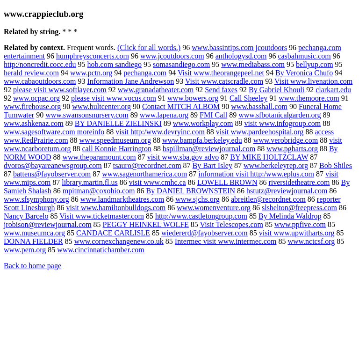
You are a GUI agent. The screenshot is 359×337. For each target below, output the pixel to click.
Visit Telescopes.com (231, 224)
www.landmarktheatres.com (122, 199)
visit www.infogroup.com (282, 123)
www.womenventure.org (214, 208)
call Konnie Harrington (116, 149)
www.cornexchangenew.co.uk (119, 241)
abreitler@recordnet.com (268, 199)
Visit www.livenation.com (313, 81)
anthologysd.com (241, 56)
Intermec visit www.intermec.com (226, 241)
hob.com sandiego (114, 64)
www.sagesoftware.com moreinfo (54, 132)
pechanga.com (144, 73)
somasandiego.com (181, 64)
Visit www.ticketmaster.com (101, 216)
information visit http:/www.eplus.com (256, 174)
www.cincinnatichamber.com (100, 250)
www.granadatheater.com (156, 90)
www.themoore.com (309, 98)
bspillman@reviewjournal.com (209, 149)
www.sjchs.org (197, 199)
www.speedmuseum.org (115, 140)
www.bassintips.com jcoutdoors (239, 47)
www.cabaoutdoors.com (40, 81)
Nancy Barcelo (26, 216)
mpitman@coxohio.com (99, 191)
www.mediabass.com (253, 64)
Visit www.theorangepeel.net (221, 73)
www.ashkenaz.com (34, 123)
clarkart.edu (333, 90)
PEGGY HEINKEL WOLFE (146, 224)
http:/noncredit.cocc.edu (40, 64)
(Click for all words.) (148, 47)
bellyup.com (314, 64)
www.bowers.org (192, 98)
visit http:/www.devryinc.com (160, 132)
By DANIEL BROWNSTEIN (190, 191)
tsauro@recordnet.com (147, 165)
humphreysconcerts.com (92, 56)
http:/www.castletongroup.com (201, 216)
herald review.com (31, 73)
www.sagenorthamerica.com (144, 174)
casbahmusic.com (304, 56)
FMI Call (213, 115)
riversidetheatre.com (299, 182)
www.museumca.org (34, 233)
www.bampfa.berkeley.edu (202, 140)
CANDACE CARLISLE (113, 233)
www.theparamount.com (99, 157)
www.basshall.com (259, 106)
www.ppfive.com (300, 224)
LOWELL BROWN (227, 182)
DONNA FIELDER (33, 241)
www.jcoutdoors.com (172, 56)
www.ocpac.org (36, 98)
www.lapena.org (164, 115)
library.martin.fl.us (89, 182)
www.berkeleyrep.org (276, 165)
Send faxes (221, 90)
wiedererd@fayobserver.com (204, 233)
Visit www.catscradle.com (224, 81)
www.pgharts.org (292, 149)
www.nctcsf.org (311, 241)
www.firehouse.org (32, 106)
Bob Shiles (335, 165)
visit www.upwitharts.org (297, 233)
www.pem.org (25, 250)
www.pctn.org (91, 73)
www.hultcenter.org (101, 106)
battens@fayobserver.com (52, 174)
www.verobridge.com (285, 140)
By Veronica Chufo (304, 73)
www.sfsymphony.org (36, 199)
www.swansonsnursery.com (86, 115)
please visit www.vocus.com (113, 98)
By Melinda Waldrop (289, 216)
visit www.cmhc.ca (157, 182)
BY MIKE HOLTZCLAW (269, 157)
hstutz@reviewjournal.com (286, 191)
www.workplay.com (203, 123)
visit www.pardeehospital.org (260, 132)
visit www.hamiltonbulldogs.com (115, 208)
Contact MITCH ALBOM (181, 106)
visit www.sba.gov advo (183, 157)
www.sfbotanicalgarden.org (279, 115)
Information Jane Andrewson (130, 81)
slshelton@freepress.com (299, 208)
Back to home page (32, 266)
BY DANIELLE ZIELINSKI (118, 123)
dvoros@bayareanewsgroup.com (53, 165)
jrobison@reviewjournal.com (48, 224)
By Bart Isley (212, 165)
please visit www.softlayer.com (60, 90)
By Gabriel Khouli (276, 90)
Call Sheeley (248, 98)
